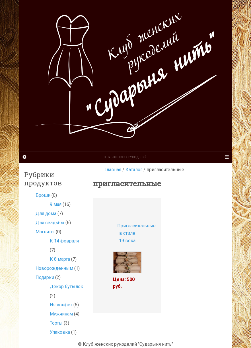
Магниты (45, 231)
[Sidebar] (24, 157)
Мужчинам (61, 314)
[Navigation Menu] (226, 157)
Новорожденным (54, 268)
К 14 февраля (64, 241)
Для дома (46, 213)
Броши (43, 195)
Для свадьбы (50, 222)
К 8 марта (60, 259)
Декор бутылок (66, 286)
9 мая (55, 204)
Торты (56, 323)
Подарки (45, 277)
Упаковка (60, 332)
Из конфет (61, 304)
